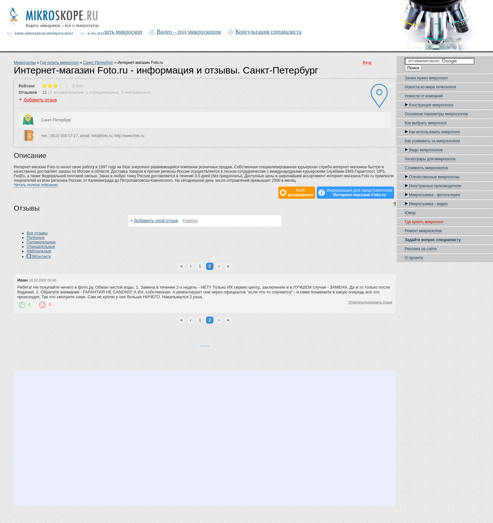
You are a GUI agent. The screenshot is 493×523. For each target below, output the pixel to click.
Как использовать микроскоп (432, 132)
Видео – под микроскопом (189, 32)
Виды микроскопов (424, 150)
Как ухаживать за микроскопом (432, 141)
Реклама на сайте (421, 249)
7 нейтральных (135, 92)
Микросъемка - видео (426, 204)
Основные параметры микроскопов (436, 114)
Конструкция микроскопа (429, 105)
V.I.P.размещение (301, 192)
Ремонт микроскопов (423, 231)
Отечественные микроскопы (432, 177)
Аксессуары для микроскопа (430, 159)
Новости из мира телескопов (430, 87)
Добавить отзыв (40, 99)
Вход (367, 62)
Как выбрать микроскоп (425, 123)
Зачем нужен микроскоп (426, 78)
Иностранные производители (433, 186)
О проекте (414, 258)
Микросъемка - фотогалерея (432, 195)
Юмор (410, 213)
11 (44, 92)
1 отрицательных (102, 92)
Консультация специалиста (269, 32)
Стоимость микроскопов (426, 168)
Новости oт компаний (424, 96)
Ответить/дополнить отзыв (370, 302)
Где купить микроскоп (115, 32)
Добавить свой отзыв (156, 220)
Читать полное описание (36, 185)
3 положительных (66, 92)
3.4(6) (62, 85)
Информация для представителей (359, 192)
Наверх (190, 220)
